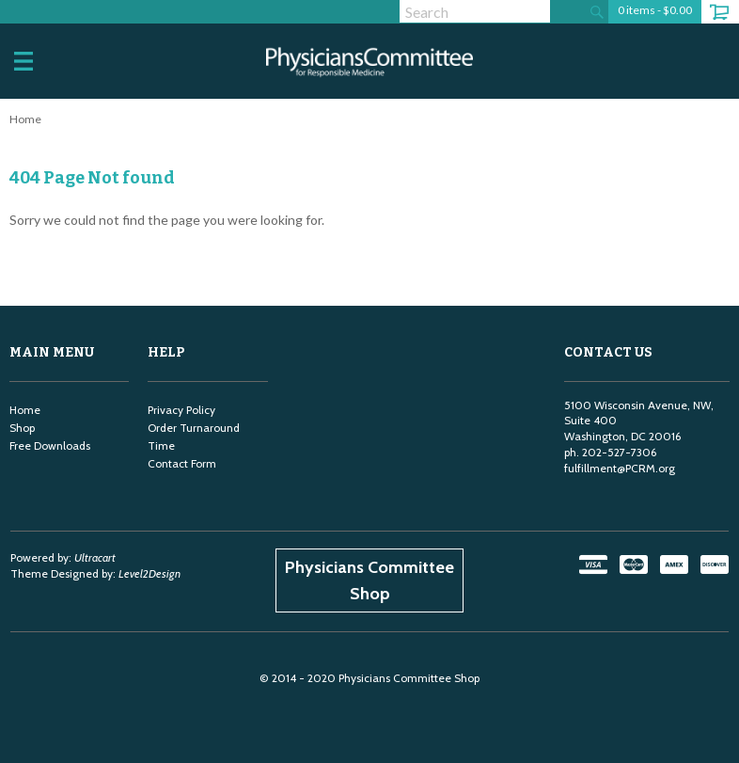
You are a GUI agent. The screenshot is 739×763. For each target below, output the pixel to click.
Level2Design (149, 573)
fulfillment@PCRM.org (619, 468)
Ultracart (95, 557)
